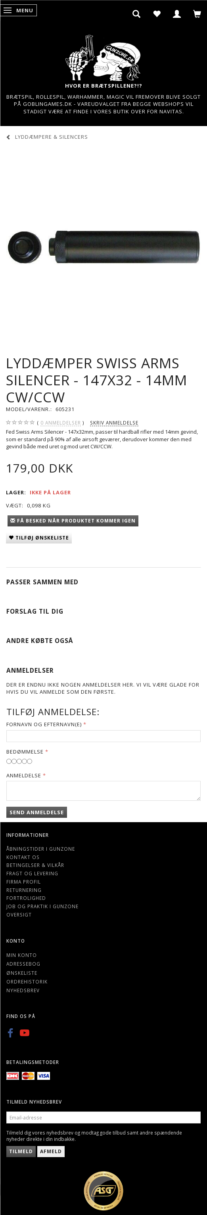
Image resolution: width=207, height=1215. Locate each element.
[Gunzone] (103, 55)
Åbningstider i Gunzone (40, 849)
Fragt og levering (32, 873)
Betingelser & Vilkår (35, 865)
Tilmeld (21, 1151)
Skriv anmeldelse (114, 422)
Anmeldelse (23, 775)
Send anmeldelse (37, 812)
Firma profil (23, 881)
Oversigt (19, 914)
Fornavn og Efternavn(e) (44, 724)
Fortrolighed (26, 898)
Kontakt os (23, 857)
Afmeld (51, 1151)
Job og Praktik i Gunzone (42, 906)
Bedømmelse (25, 751)
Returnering (24, 890)
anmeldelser (60, 422)
